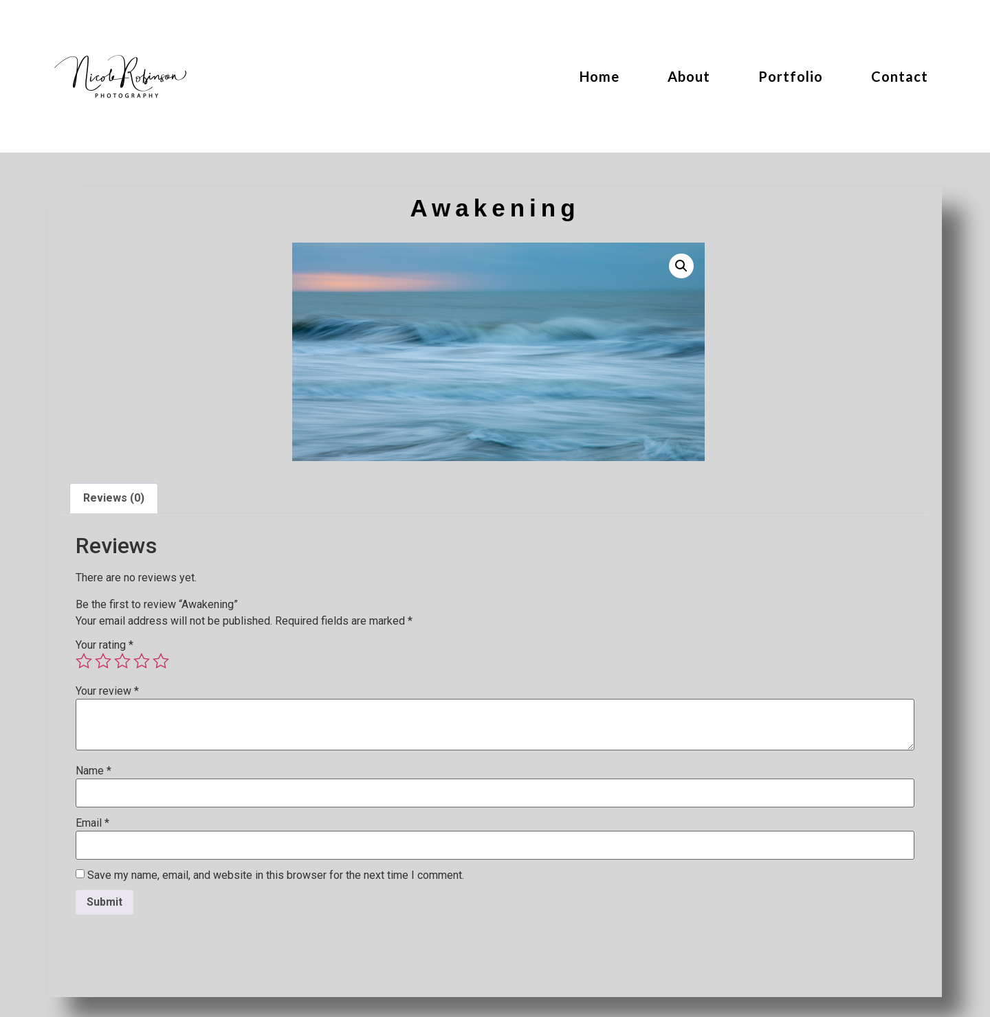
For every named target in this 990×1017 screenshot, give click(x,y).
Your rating (104, 645)
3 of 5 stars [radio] (122, 661)
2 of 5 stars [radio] (103, 661)
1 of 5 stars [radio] (84, 661)
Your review (107, 691)
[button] (681, 266)
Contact (899, 76)
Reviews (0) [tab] (113, 497)
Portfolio (790, 76)
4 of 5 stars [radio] (141, 661)
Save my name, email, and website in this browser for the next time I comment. (275, 875)
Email (92, 823)
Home (599, 76)
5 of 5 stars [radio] (161, 661)
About (689, 76)
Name (93, 770)
